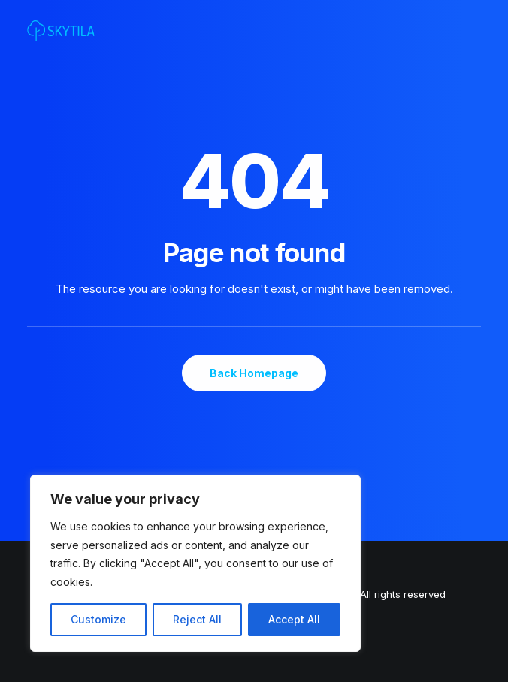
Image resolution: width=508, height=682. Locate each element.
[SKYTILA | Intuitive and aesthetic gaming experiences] (61, 30)
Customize (98, 619)
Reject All (197, 619)
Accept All (294, 619)
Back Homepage (254, 373)
